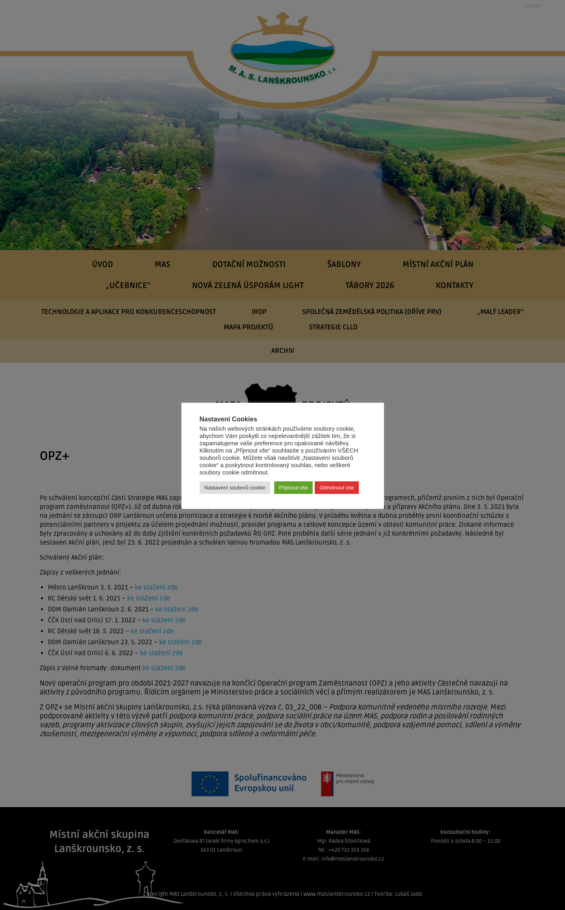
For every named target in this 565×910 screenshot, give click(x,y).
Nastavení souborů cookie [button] (235, 488)
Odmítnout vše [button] (337, 488)
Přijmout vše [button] (293, 488)
